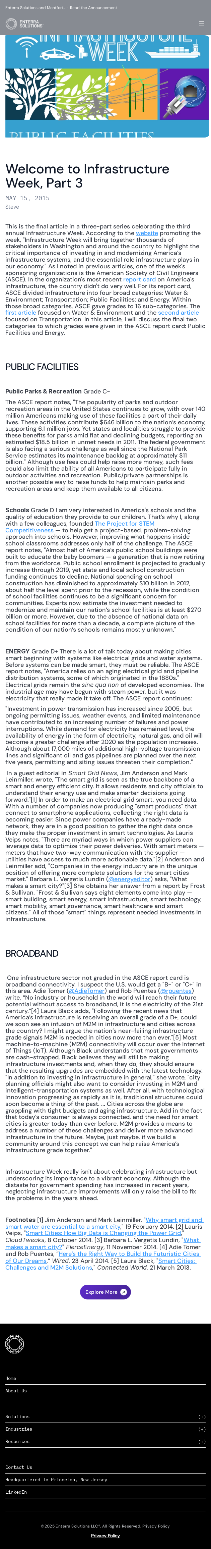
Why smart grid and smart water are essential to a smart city (104, 1223)
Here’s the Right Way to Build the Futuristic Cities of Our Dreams (103, 1257)
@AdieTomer (86, 991)
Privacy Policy (105, 1536)
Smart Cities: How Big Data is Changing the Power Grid (103, 1233)
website (147, 233)
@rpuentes (176, 991)
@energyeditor (129, 879)
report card (139, 279)
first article (20, 313)
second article (178, 313)
